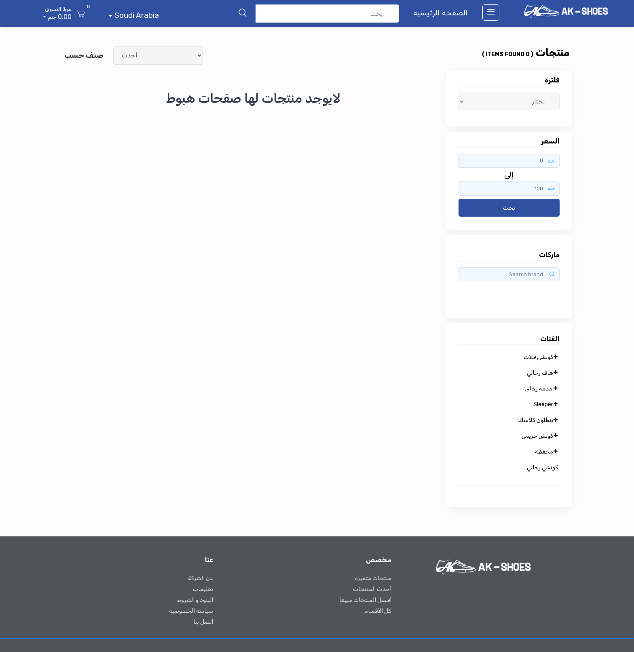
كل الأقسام (377, 611)
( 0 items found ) (507, 54)
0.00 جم (56, 13)
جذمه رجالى (538, 388)
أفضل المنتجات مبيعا (365, 600)
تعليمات (203, 589)
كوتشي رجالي (542, 467)
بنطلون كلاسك (535, 420)
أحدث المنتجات (372, 589)
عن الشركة (200, 578)
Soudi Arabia (135, 15)
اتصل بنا (203, 621)
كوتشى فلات (538, 357)
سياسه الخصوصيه (191, 611)
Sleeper (543, 404)
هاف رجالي (540, 372)
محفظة (544, 451)
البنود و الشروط (195, 600)
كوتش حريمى (537, 436)
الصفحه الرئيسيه (440, 12)
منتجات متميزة (373, 578)
